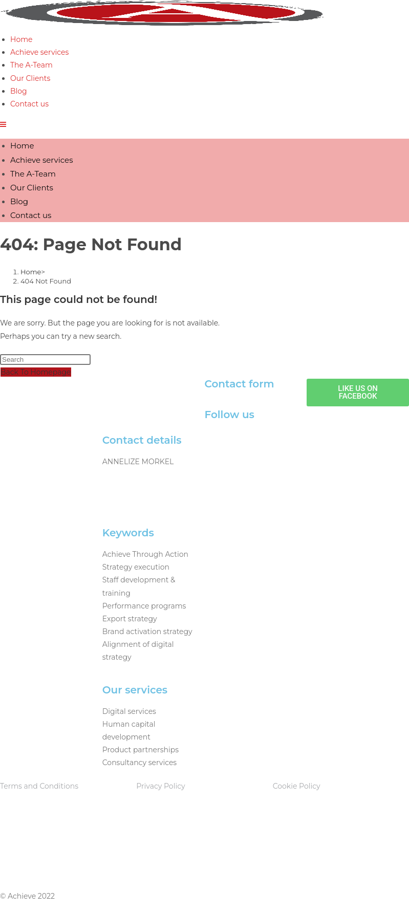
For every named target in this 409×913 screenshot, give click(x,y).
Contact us (30, 215)
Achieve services (41, 160)
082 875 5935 (125, 474)
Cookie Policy (296, 786)
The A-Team (33, 174)
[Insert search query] (45, 359)
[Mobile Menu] (3, 124)
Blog (19, 201)
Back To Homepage (36, 372)
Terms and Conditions (39, 786)
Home (22, 145)
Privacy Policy (160, 786)
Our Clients (31, 187)
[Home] (30, 272)
